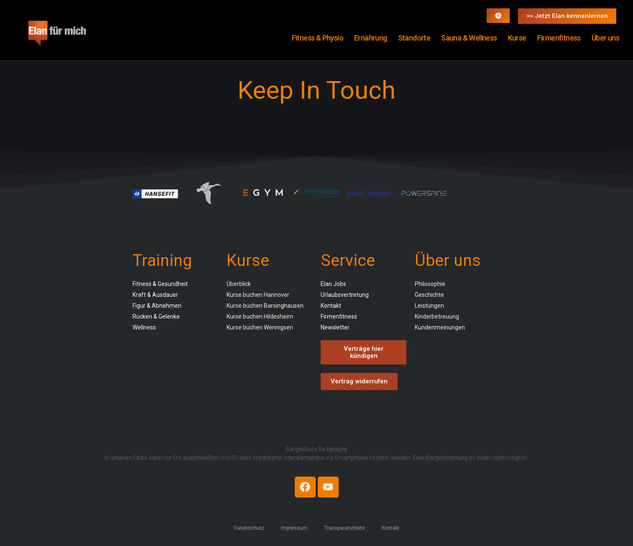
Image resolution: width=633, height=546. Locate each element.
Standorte (414, 37)
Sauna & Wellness (469, 37)
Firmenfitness (559, 37)
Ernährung (370, 37)
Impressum (294, 528)
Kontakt (390, 528)
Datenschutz (249, 528)
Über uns (605, 37)
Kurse (517, 37)
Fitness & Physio (317, 37)
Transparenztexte (344, 528)
